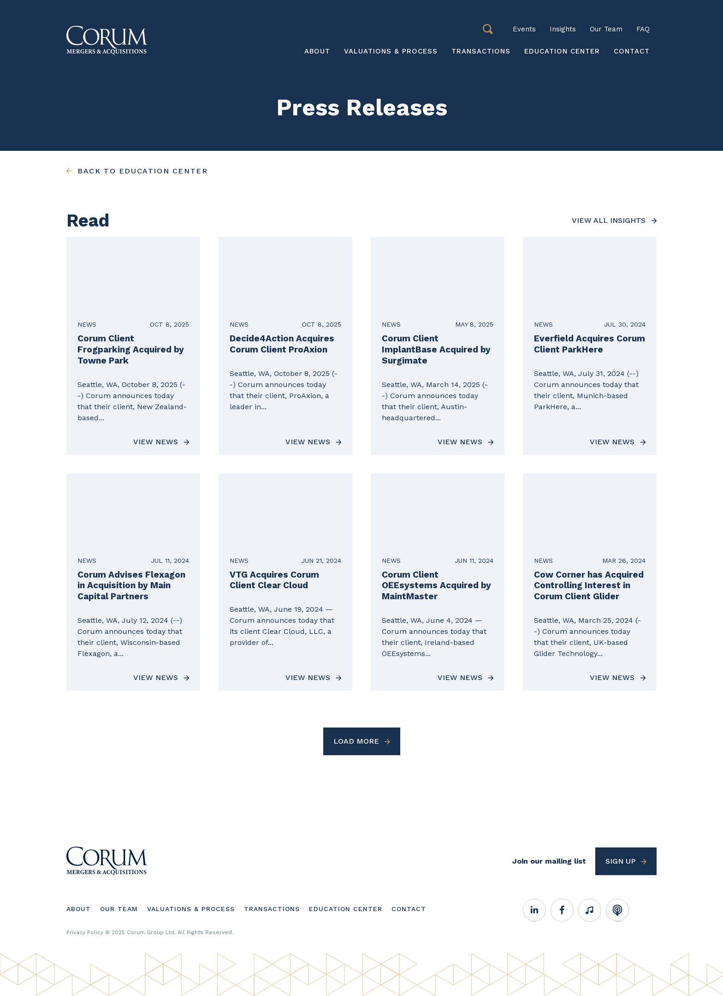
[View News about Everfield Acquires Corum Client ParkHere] (590, 345)
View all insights (609, 220)
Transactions (480, 51)
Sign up (620, 861)
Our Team (606, 29)
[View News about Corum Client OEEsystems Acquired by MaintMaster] (437, 582)
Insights (563, 29)
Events (524, 29)
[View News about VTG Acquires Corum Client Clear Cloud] (285, 582)
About (317, 51)
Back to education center (142, 171)
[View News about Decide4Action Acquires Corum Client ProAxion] (285, 345)
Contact (632, 51)
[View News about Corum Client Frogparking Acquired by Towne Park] (133, 345)
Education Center (562, 51)
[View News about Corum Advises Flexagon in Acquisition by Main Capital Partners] (133, 582)
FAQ (643, 29)
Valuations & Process (391, 51)
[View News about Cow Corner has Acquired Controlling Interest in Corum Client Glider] (590, 582)
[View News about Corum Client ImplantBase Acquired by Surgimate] (437, 345)
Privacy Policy (84, 932)
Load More (356, 741)
